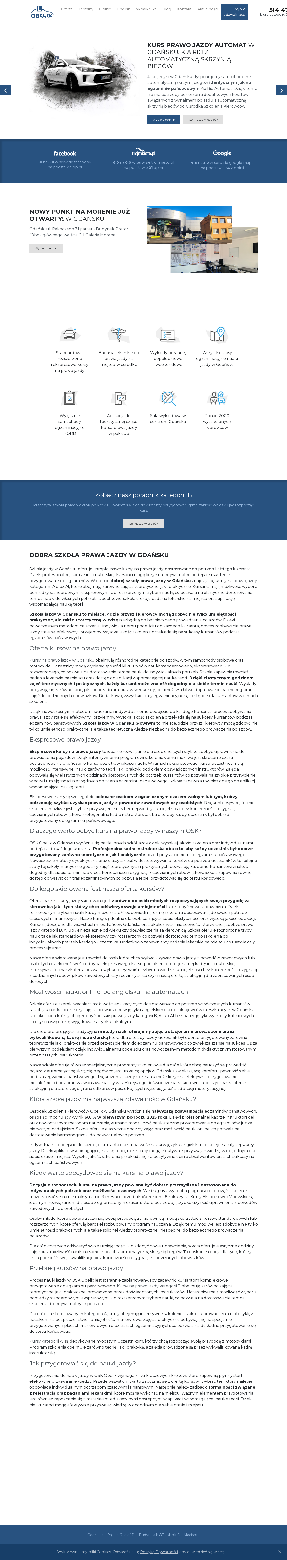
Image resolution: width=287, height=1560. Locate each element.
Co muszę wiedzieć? (203, 119)
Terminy (86, 9)
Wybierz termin (163, 119)
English (123, 9)
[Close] (279, 1552)
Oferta (67, 9)
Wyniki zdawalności (235, 12)
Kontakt (184, 9)
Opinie (105, 9)
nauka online (62, 1010)
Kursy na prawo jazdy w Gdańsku (62, 660)
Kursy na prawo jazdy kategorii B (149, 1286)
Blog (167, 9)
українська (146, 9)
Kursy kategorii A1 (46, 1341)
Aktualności (207, 9)
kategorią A (95, 1313)
